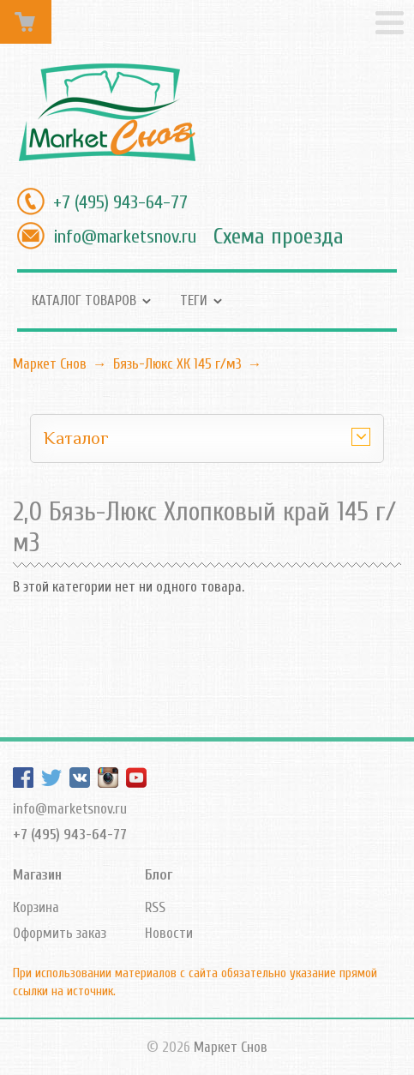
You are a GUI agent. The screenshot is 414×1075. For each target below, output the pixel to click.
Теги (193, 300)
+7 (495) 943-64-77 (120, 202)
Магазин (37, 875)
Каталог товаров (84, 300)
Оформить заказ (59, 933)
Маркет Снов (50, 364)
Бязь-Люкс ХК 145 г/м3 (177, 364)
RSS (155, 907)
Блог (158, 875)
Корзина (36, 907)
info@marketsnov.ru (124, 236)
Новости (169, 933)
